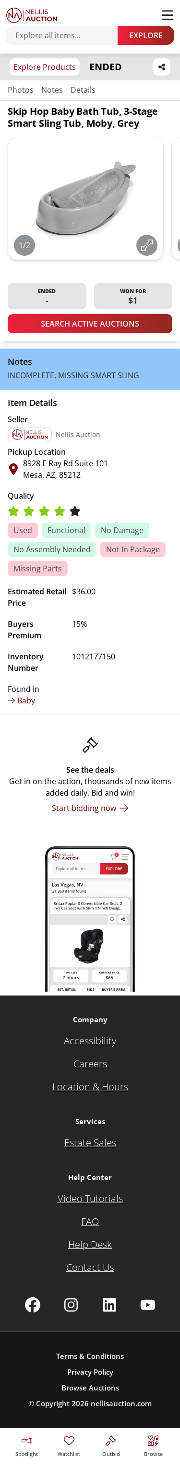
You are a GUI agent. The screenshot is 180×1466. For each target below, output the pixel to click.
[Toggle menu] (167, 15)
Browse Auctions (90, 1387)
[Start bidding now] (90, 808)
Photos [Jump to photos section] (21, 90)
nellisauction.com (121, 1403)
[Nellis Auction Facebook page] (32, 1305)
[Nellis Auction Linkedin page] (109, 1305)
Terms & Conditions (90, 1356)
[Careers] (90, 1064)
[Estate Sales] (90, 1142)
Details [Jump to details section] (83, 90)
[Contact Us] (90, 1267)
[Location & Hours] (90, 1087)
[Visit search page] (153, 1445)
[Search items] (66, 35)
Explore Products (44, 67)
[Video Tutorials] (90, 1198)
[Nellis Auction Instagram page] (71, 1305)
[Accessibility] (90, 1041)
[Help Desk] (90, 1244)
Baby (21, 700)
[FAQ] (90, 1221)
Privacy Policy (90, 1372)
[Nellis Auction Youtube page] (148, 1305)
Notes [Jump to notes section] (52, 90)
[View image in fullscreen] (146, 245)
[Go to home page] (32, 15)
